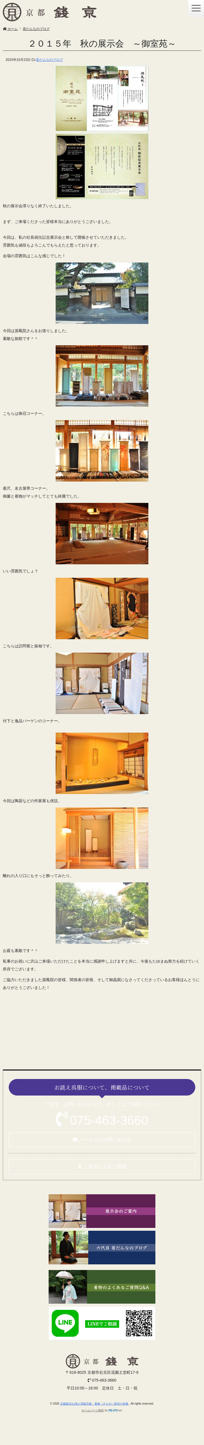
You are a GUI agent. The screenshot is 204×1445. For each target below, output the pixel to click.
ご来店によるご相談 (102, 1166)
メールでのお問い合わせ (102, 1139)
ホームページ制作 (92, 1410)
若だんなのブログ (49, 60)
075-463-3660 (109, 1120)
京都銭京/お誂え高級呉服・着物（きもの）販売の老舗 (94, 1403)
